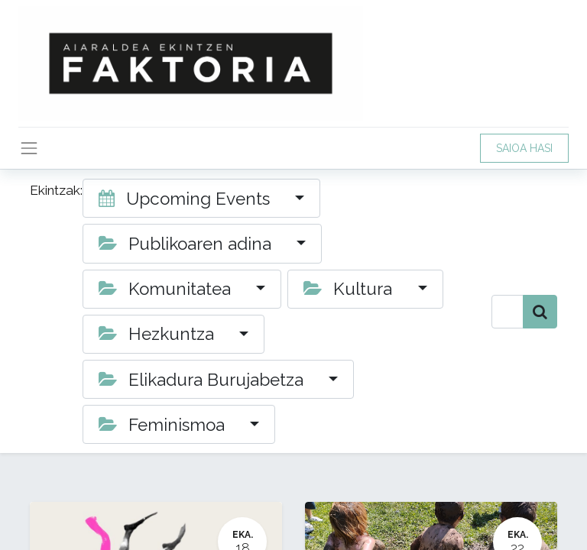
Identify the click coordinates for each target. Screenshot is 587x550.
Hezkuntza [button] (159, 334)
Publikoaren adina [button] (187, 244)
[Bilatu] (540, 311)
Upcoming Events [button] (186, 199)
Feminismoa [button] (164, 425)
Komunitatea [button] (167, 289)
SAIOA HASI (524, 148)
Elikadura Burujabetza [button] (203, 380)
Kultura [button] (350, 289)
